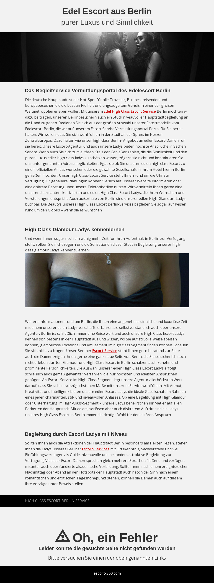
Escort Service (104, 350)
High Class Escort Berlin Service (57, 500)
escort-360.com (107, 573)
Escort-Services (95, 449)
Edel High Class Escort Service (130, 111)
